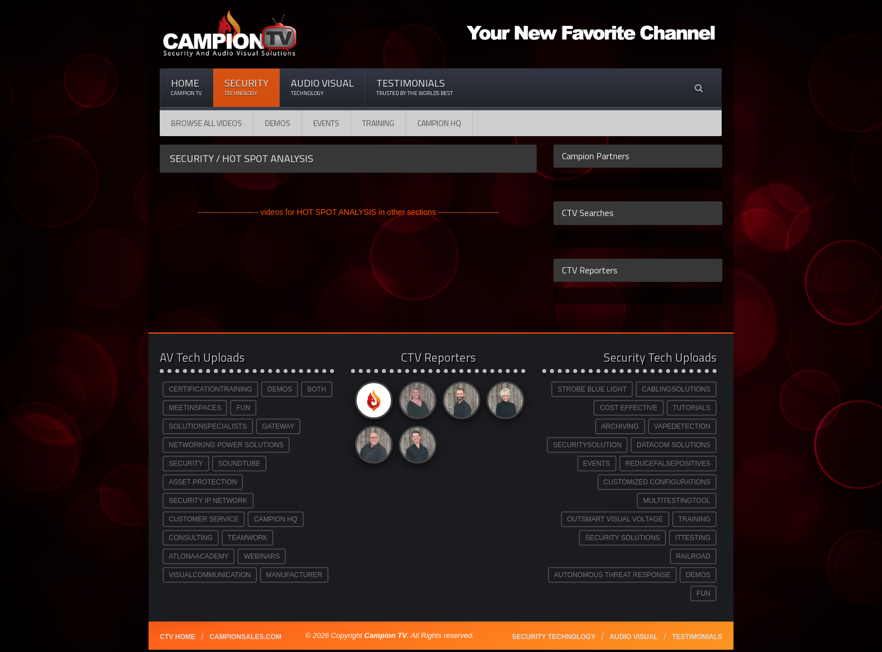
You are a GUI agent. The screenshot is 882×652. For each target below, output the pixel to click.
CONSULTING (191, 538)
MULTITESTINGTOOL (676, 501)
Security (246, 86)
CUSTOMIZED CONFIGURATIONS (657, 482)
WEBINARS (262, 556)
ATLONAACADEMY (198, 556)
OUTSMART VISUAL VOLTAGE (615, 519)
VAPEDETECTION (682, 426)
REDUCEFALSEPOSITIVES (668, 463)
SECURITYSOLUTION (587, 445)
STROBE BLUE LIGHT (592, 389)
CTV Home (177, 637)
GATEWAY (278, 426)
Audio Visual (322, 86)
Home (186, 86)
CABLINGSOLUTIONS (676, 389)
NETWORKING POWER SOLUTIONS (226, 445)
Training (378, 123)
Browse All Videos (206, 123)
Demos (277, 123)
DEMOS (279, 389)
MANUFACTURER (294, 575)
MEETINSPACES (195, 408)
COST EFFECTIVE (628, 408)
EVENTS (596, 463)
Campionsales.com (245, 637)
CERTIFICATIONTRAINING (210, 389)
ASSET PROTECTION (203, 482)
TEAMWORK (248, 538)
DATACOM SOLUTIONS (673, 445)
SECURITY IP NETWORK (208, 501)
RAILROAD (693, 556)
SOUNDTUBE (239, 463)
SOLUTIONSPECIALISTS (208, 426)
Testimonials (414, 86)
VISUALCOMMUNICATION (210, 575)
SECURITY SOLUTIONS (622, 538)
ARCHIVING (620, 426)
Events (326, 123)
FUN (243, 408)
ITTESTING (692, 538)
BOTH (316, 389)
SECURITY (186, 463)
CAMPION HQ (439, 123)
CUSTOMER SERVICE (203, 519)
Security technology (553, 637)
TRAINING (694, 519)
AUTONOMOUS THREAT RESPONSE (612, 575)
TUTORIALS (691, 408)
